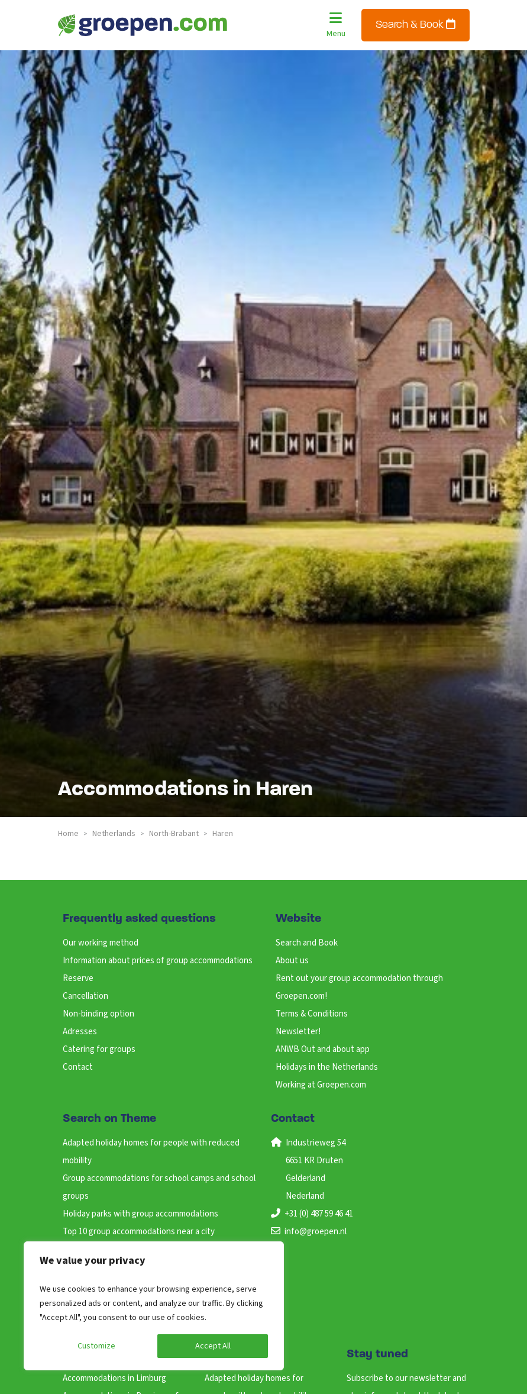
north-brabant (174, 834)
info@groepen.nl (315, 1231)
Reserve (78, 978)
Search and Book (307, 943)
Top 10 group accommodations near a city (139, 1231)
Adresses (80, 1031)
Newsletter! (298, 1031)
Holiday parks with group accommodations (140, 1214)
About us (292, 960)
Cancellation (85, 996)
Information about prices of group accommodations (158, 960)
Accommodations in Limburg (114, 1378)
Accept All (213, 1346)
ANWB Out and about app (323, 1049)
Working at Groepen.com (321, 1085)
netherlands (113, 834)
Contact (78, 1067)
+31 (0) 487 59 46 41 (318, 1214)
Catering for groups (99, 1049)
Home (68, 834)
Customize (96, 1346)
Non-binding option (98, 1014)
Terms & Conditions (312, 1014)
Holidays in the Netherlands (327, 1067)
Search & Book (415, 24)
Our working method (100, 943)
